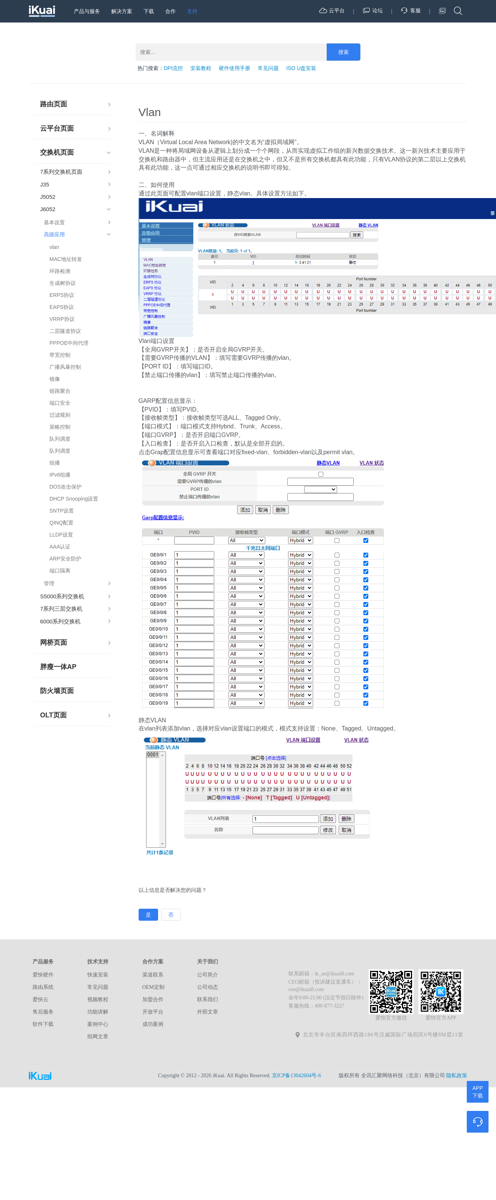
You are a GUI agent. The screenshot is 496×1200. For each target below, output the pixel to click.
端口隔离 (59, 571)
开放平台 (152, 1012)
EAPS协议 (61, 307)
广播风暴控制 (65, 367)
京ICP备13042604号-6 (296, 1075)
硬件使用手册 (234, 68)
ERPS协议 (61, 295)
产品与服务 (87, 11)
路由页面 (53, 104)
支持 (192, 11)
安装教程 (200, 68)
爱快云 (40, 999)
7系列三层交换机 (61, 608)
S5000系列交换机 (62, 596)
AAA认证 (59, 547)
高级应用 (54, 234)
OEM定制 (153, 987)
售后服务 (43, 1012)
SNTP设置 (61, 511)
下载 (148, 11)
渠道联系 (152, 975)
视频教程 (97, 999)
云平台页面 (57, 128)
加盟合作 (152, 999)
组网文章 (97, 1036)
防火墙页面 (57, 691)
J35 (44, 184)
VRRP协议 (62, 319)
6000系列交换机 (60, 621)
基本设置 (54, 222)
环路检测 (59, 271)
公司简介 (207, 975)
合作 (170, 11)
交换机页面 (57, 152)
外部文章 (207, 1012)
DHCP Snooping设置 (73, 499)
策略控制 (59, 427)
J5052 (47, 197)
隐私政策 (456, 1075)
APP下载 (477, 1092)
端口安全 (59, 403)
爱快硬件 (43, 975)
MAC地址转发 (65, 259)
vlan (54, 247)
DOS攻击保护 (65, 487)
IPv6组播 (59, 475)
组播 (54, 463)
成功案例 (152, 1024)
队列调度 (59, 439)
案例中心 (97, 1024)
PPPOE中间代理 (68, 343)
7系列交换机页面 (61, 171)
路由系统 (43, 987)
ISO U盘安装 (301, 68)
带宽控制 (59, 355)
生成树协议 (62, 283)
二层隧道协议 (65, 331)
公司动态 (207, 987)
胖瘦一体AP (58, 667)
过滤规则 (59, 415)
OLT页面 (53, 715)
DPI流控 (173, 68)
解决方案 (121, 11)
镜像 (54, 379)
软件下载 (43, 1024)
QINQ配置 (61, 523)
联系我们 (207, 999)
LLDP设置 (61, 535)
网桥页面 (53, 642)
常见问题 (268, 68)
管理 (49, 583)
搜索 (343, 52)
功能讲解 (97, 1012)
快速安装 (97, 975)
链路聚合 (59, 391)
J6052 (47, 209)
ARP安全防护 (65, 559)
